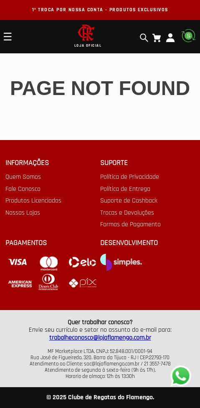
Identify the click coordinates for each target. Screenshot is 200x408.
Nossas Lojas (22, 213)
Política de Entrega (125, 189)
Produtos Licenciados (33, 201)
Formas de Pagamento (130, 224)
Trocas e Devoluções (127, 213)
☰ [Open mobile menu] (7, 37)
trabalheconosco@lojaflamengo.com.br (100, 337)
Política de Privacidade (129, 177)
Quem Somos (23, 177)
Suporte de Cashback (128, 201)
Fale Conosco (23, 189)
